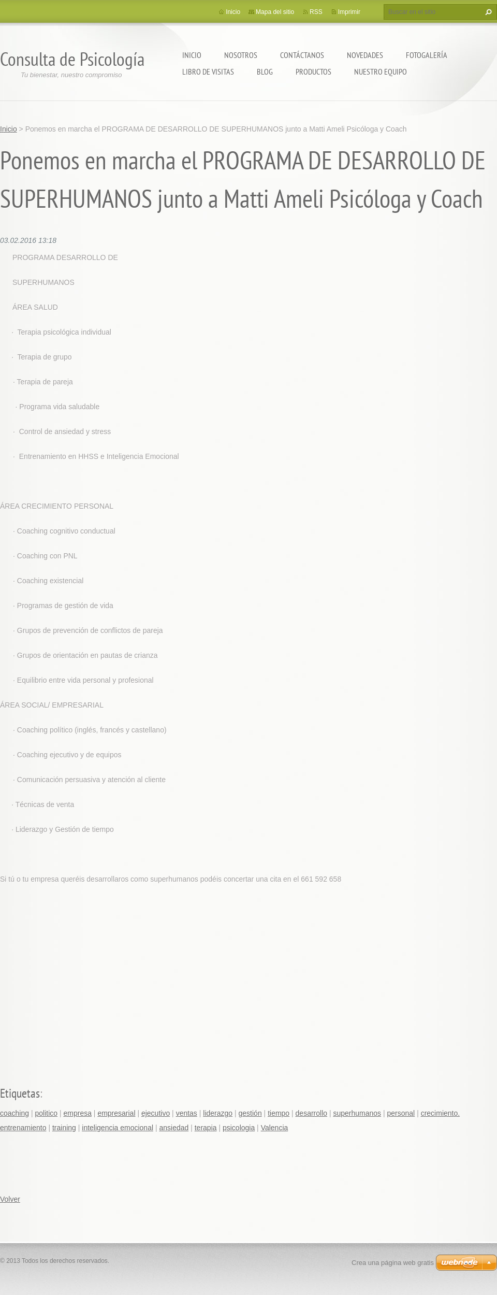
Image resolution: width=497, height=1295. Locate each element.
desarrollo (311, 1113)
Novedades (365, 55)
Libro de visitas (208, 71)
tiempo (278, 1113)
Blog (265, 71)
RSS (316, 12)
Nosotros (240, 55)
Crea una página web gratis (393, 1263)
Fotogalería (426, 55)
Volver (10, 1199)
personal (401, 1113)
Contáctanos (302, 55)
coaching (14, 1113)
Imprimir (349, 12)
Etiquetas (20, 1093)
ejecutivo (155, 1113)
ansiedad (173, 1128)
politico (46, 1113)
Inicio (191, 55)
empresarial (116, 1113)
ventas (186, 1113)
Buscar (487, 12)
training (64, 1128)
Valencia (274, 1128)
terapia (206, 1128)
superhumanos (357, 1113)
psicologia (239, 1128)
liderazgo (217, 1113)
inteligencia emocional (117, 1128)
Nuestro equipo (380, 71)
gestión (250, 1113)
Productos (313, 71)
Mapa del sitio (275, 12)
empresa (77, 1113)
